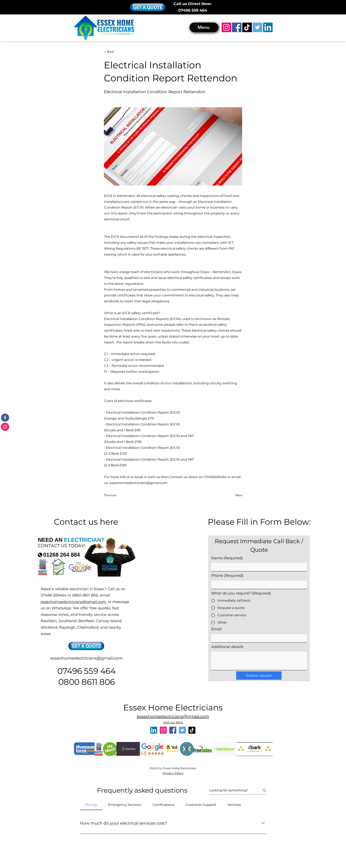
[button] (147, 7)
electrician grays (49, 774)
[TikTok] (247, 27)
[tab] (91, 805)
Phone (227, 575)
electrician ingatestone (126, 774)
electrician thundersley (312, 774)
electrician (3, 772)
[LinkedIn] (268, 27)
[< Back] (117, 52)
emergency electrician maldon (275, 800)
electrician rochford (219, 774)
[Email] (257, 638)
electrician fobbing (317, 772)
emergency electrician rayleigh (209, 776)
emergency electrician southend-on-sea (166, 776)
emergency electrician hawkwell (45, 804)
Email (216, 629)
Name (227, 558)
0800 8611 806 (86, 682)
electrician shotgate (140, 772)
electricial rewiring (84, 776)
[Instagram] (226, 27)
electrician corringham (205, 772)
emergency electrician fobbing (30, 802)
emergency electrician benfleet (120, 776)
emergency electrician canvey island (142, 776)
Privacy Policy (173, 773)
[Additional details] (259, 660)
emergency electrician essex (279, 797)
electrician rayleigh (89, 772)
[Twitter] (257, 27)
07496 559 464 (192, 10)
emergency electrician (35, 776)
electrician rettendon (126, 772)
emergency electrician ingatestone (294, 802)
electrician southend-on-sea (58, 772)
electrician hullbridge (304, 772)
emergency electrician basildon (100, 776)
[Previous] (117, 495)
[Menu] (203, 27)
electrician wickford (114, 772)
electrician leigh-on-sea (74, 772)
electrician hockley (101, 772)
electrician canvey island (41, 772)
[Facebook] (237, 27)
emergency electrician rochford (66, 804)
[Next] (232, 495)
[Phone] (257, 585)
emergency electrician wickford (189, 776)
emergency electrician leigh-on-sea (34, 800)
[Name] (257, 567)
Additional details (227, 647)
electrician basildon (13, 772)
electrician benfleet (26, 772)
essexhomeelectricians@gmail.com (138, 483)
